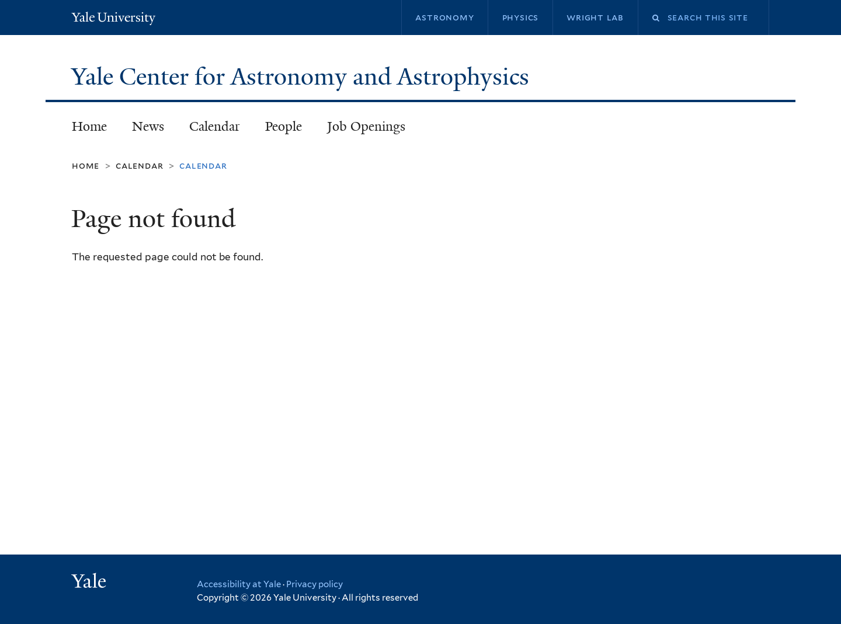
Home (89, 126)
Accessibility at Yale (239, 584)
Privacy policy (314, 584)
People (283, 126)
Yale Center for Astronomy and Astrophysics (303, 76)
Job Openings (366, 126)
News (148, 126)
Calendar (214, 126)
